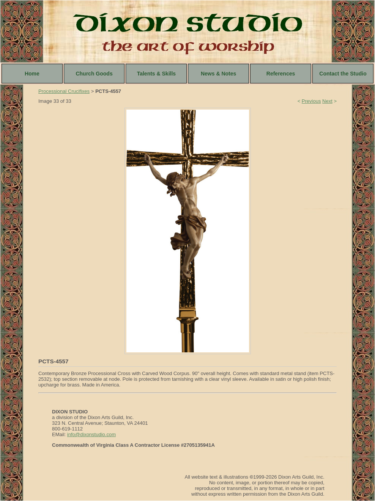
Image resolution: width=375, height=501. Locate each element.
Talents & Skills (156, 74)
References (280, 74)
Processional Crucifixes (64, 91)
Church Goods (94, 74)
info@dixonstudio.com (91, 434)
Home (32, 74)
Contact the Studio (342, 74)
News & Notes (218, 74)
